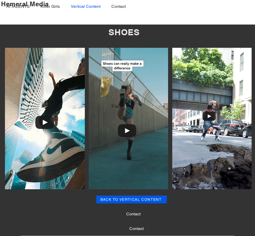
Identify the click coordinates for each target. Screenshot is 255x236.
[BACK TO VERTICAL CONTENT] (131, 199)
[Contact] (133, 214)
